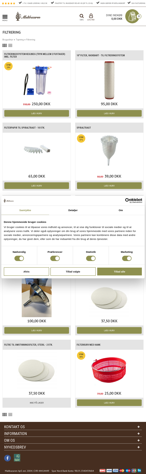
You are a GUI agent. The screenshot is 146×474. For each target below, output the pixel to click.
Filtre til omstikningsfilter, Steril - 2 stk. (31, 344)
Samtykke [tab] (25, 210)
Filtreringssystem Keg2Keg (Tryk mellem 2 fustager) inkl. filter (31, 55)
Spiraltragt (85, 127)
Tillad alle (119, 271)
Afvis (26, 271)
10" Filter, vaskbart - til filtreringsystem (104, 55)
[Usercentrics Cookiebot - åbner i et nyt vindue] (127, 200)
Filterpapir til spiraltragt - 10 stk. (27, 127)
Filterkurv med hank (90, 344)
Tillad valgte (73, 271)
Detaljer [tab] (73, 210)
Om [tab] (121, 210)
